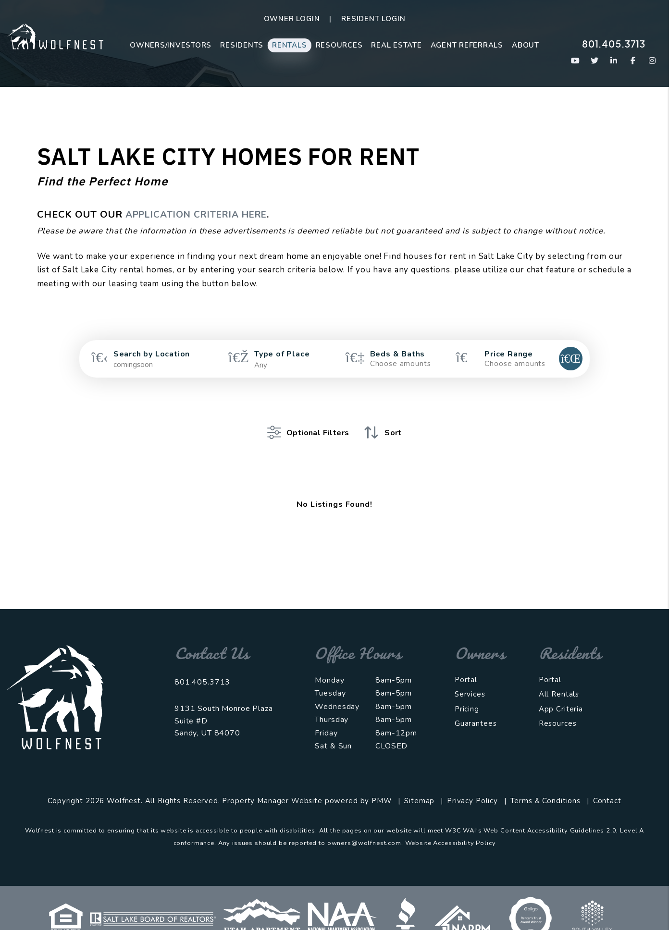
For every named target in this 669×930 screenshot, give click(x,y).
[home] (55, 35)
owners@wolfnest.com (364, 828)
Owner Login (292, 19)
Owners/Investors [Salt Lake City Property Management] (170, 45)
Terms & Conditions (545, 786)
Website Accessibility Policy (450, 828)
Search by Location (151, 354)
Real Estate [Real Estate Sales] (396, 45)
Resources (339, 45)
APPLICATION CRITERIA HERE (202, 214)
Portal (466, 665)
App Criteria (561, 694)
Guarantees (476, 709)
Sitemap (419, 786)
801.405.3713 (614, 43)
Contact (607, 786)
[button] (575, 60)
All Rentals (559, 680)
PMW (382, 786)
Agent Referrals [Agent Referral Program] (467, 45)
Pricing (467, 694)
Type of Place (282, 354)
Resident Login (373, 19)
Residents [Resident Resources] (241, 45)
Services (470, 680)
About (525, 45)
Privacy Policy (472, 786)
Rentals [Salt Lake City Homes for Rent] (289, 45)
